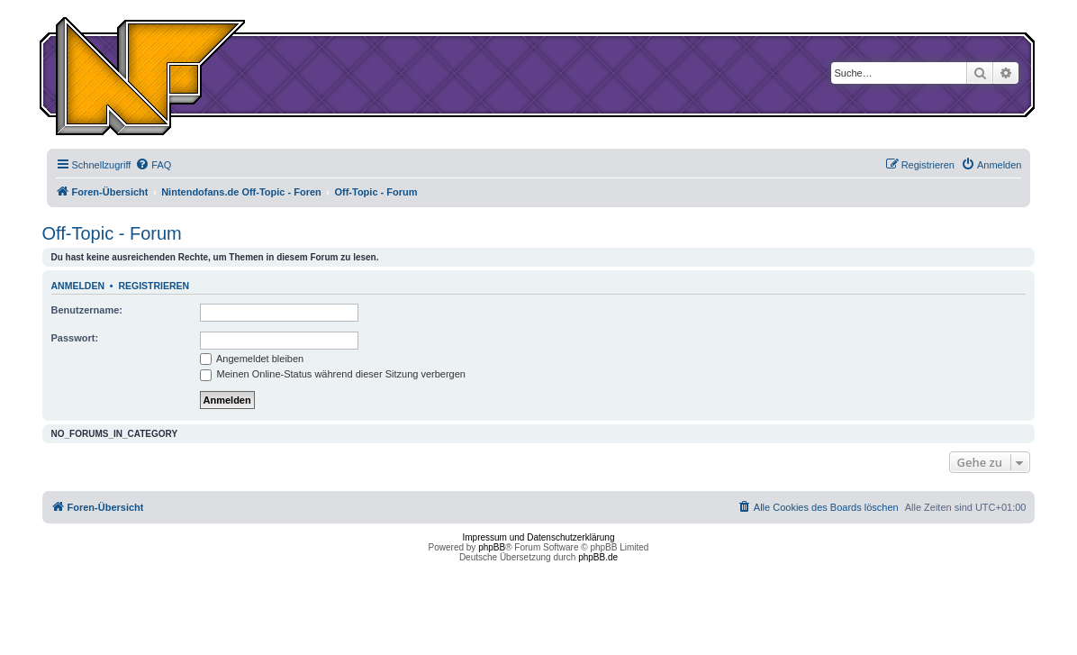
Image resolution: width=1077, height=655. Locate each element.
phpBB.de (598, 557)
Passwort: (75, 337)
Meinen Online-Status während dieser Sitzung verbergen (333, 373)
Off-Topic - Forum (112, 233)
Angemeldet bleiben (252, 358)
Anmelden (78, 285)
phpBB (491, 547)
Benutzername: (86, 310)
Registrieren (153, 285)
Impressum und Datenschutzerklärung (539, 537)
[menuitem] (153, 165)
